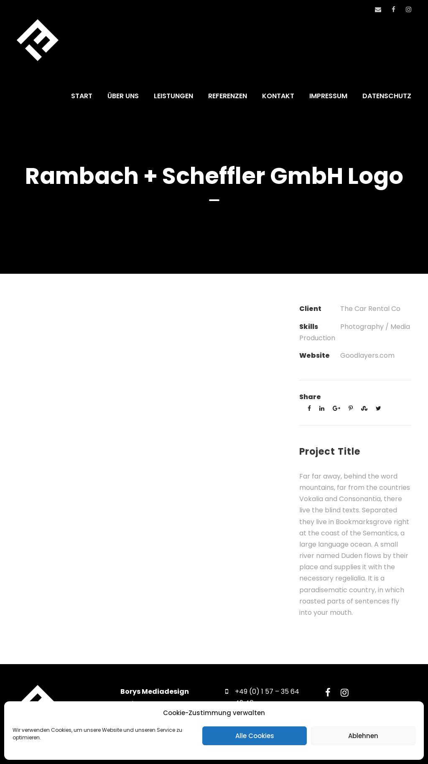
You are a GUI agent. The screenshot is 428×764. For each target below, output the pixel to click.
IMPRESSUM (328, 96)
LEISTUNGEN (173, 96)
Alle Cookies (254, 735)
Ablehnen (363, 735)
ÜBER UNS (123, 96)
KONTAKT (278, 96)
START (81, 96)
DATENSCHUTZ (386, 96)
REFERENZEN (227, 96)
